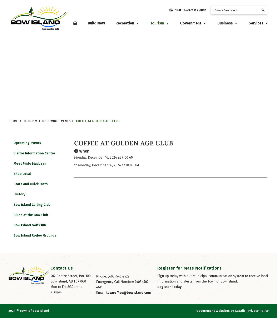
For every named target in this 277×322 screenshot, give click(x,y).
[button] (263, 10)
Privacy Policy (258, 315)
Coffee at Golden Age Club (98, 121)
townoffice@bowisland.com (128, 297)
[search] (236, 10)
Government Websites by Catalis (221, 315)
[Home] (75, 23)
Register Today (169, 291)
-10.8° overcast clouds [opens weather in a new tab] (190, 10)
